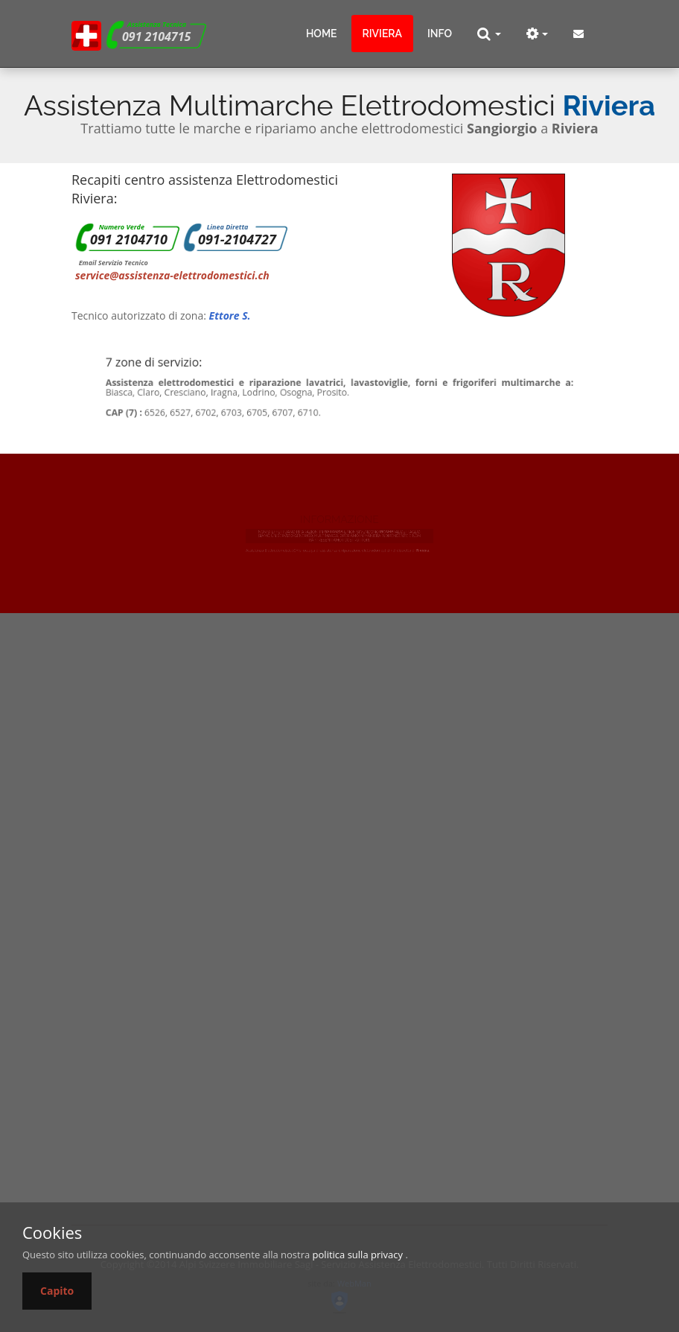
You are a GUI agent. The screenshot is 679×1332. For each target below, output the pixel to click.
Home (321, 33)
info (439, 33)
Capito (57, 1291)
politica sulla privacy (358, 1254)
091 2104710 (129, 239)
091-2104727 (237, 239)
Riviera (383, 33)
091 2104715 (156, 36)
